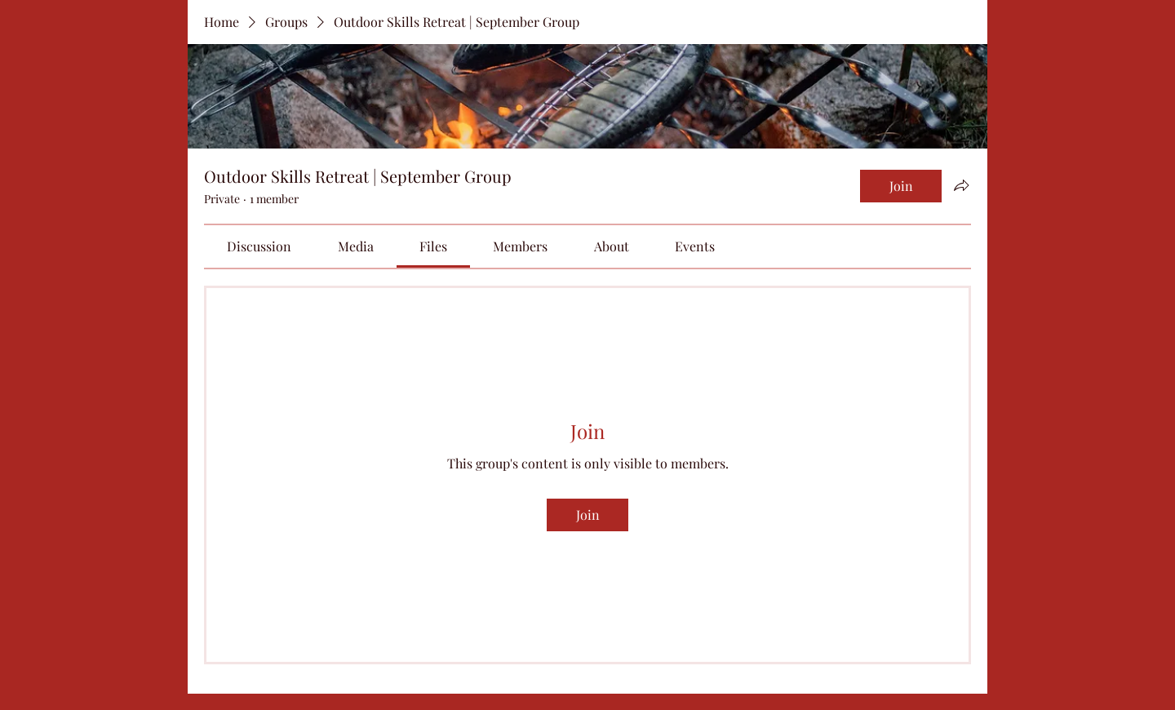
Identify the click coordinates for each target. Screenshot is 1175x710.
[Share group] (961, 185)
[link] (259, 246)
